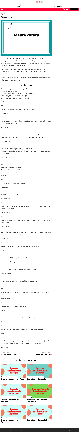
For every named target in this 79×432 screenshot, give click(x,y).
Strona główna (69, 430)
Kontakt (76, 430)
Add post (74, 9)
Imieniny (30, 397)
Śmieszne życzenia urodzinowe (9, 376)
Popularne (58, 5)
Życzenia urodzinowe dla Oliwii (38, 420)
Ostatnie (20, 5)
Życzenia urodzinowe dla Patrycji (13, 379)
